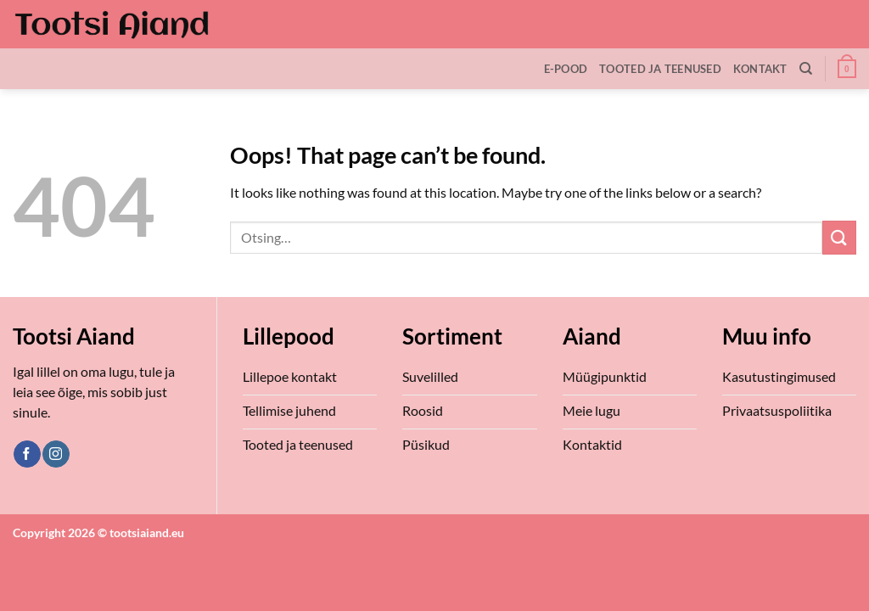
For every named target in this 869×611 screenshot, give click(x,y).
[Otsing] (805, 69)
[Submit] (839, 237)
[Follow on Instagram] (55, 454)
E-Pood (566, 69)
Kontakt (760, 69)
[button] (847, 68)
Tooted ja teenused (660, 69)
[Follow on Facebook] (27, 454)
